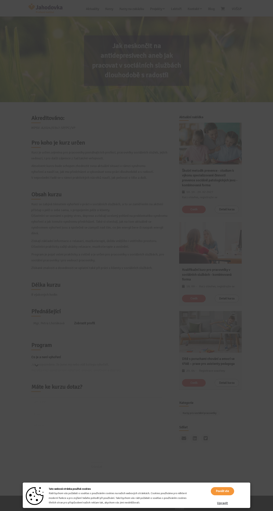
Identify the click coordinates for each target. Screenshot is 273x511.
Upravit (222, 503)
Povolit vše (222, 491)
